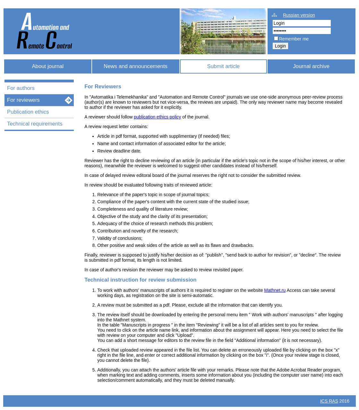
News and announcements (135, 66)
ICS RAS (329, 401)
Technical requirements (35, 124)
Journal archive (311, 66)
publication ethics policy (157, 116)
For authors (21, 88)
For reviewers (23, 100)
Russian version (299, 15)
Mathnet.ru (275, 290)
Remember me (294, 38)
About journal (48, 66)
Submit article (223, 66)
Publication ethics (28, 112)
